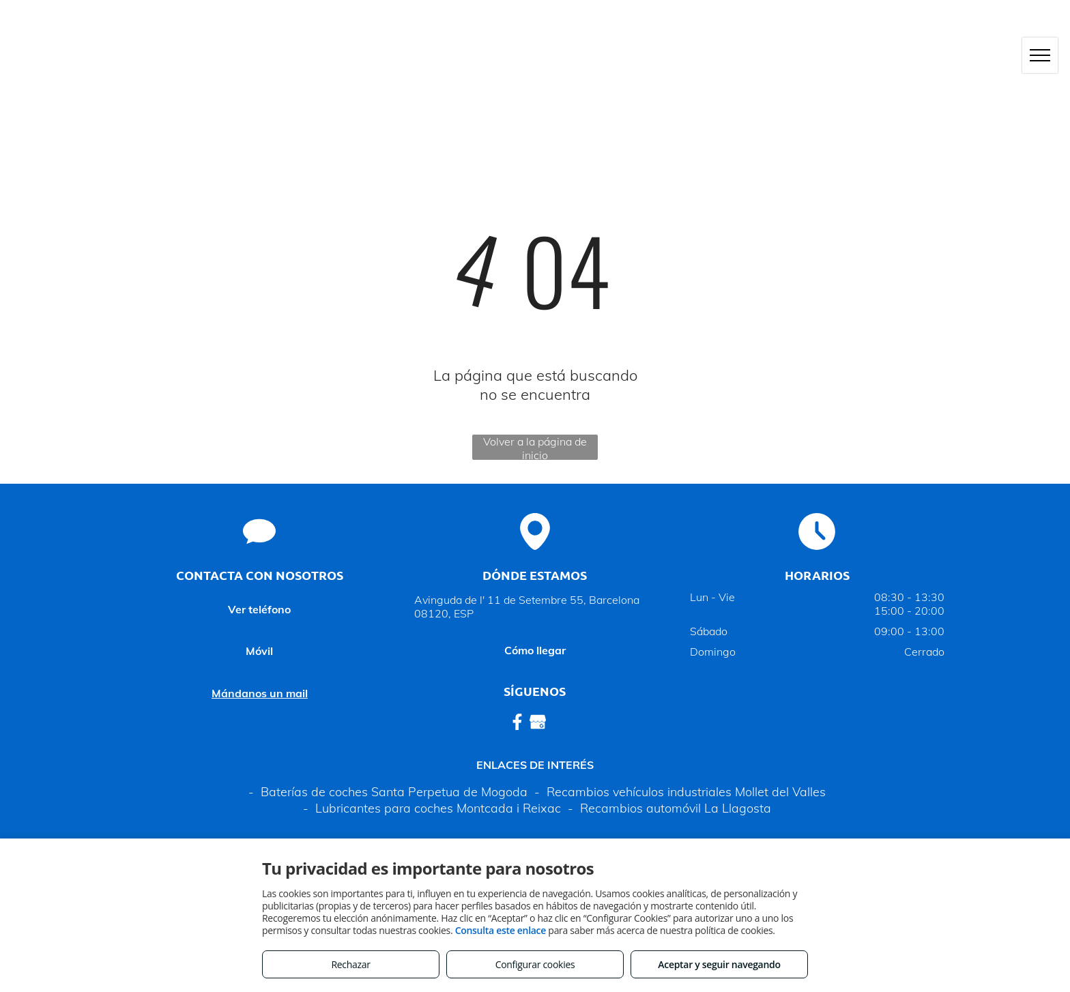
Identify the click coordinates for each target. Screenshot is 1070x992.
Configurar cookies (535, 964)
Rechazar (350, 964)
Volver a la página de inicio (535, 447)
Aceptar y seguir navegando (719, 964)
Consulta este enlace (500, 930)
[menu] (1040, 55)
